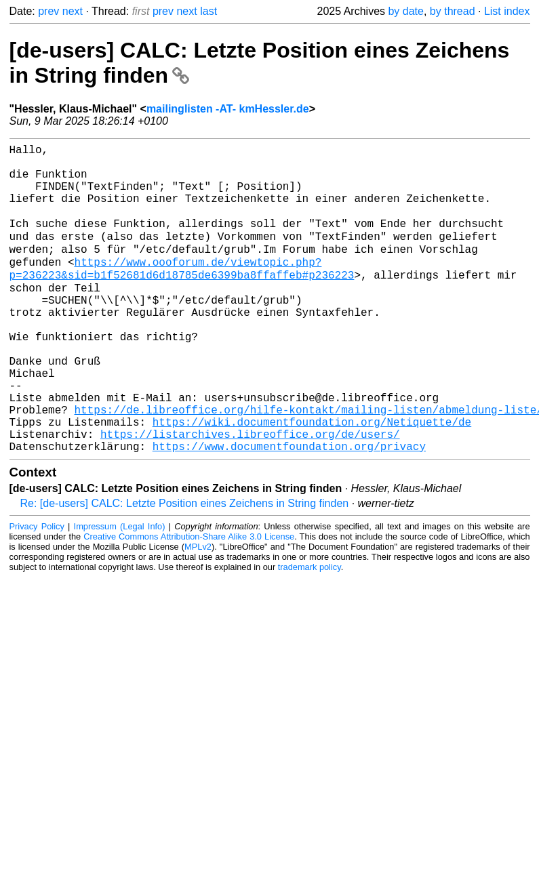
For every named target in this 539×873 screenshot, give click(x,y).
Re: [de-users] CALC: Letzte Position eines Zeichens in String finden (184, 567)
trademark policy (309, 631)
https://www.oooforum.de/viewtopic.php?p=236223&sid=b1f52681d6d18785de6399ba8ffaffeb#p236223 (182, 293)
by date (405, 11)
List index (507, 11)
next (72, 11)
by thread (452, 11)
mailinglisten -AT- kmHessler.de (227, 109)
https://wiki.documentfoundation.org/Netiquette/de (312, 479)
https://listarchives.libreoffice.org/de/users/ (250, 494)
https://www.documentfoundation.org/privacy (289, 509)
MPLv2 (198, 610)
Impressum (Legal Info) (119, 590)
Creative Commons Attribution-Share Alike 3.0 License (188, 600)
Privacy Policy (36, 590)
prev (48, 11)
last (208, 11)
